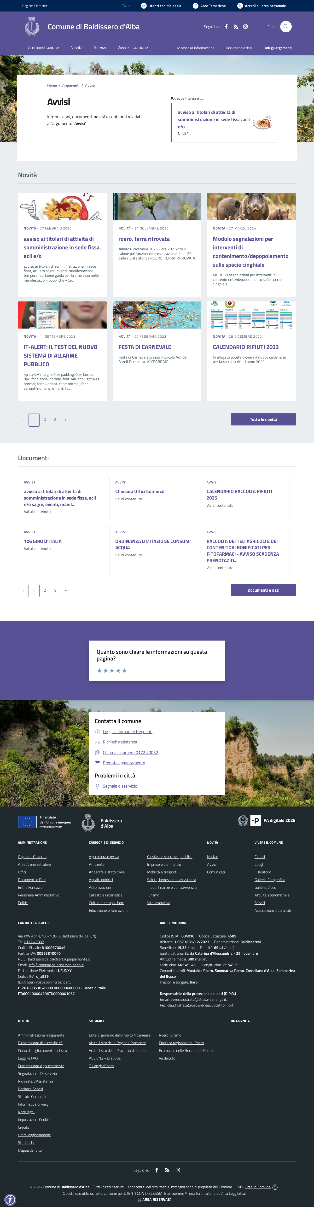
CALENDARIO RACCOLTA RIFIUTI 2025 (239, 494)
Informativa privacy (33, 1104)
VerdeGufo (167, 1058)
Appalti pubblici (101, 880)
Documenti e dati (263, 590)
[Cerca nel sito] (286, 26)
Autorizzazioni (100, 887)
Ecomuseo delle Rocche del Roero (186, 1050)
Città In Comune (258, 1187)
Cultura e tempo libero (106, 903)
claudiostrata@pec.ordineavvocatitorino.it (200, 1005)
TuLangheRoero (101, 1066)
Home (52, 85)
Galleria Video (265, 887)
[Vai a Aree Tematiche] (209, 6)
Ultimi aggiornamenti (34, 1135)
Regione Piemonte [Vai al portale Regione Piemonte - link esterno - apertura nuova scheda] (35, 5)
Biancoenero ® (175, 1193)
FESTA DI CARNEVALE (144, 346)
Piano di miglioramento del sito (42, 1050)
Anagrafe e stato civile (107, 872)
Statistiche (26, 1142)
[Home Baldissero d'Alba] (81, 26)
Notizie (212, 857)
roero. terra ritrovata (144, 238)
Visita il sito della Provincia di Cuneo (117, 1050)
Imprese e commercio (164, 864)
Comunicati (216, 872)
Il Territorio (263, 872)
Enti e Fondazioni (31, 887)
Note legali (26, 1112)
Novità (30, 228)
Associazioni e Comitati (273, 910)
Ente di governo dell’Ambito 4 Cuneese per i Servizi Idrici (133, 1035)
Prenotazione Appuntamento (41, 1066)
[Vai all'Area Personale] (262, 6)
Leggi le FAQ (28, 1058)
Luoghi (260, 864)
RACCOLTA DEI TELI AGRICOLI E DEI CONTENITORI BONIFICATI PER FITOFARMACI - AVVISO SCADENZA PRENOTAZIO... (243, 550)
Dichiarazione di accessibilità (40, 1043)
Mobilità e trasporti (162, 872)
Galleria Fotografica (270, 880)
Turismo (153, 895)
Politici (23, 903)
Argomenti (71, 85)
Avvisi (29, 482)
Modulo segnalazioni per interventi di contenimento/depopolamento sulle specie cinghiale (251, 251)
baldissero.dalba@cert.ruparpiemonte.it (59, 959)
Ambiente (97, 864)
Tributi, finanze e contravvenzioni (173, 887)
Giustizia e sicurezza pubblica (169, 857)
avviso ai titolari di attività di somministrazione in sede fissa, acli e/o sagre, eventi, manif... (60, 498)
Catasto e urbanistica (105, 895)
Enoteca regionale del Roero (181, 1043)
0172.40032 (34, 942)
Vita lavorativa (158, 903)
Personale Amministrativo (38, 895)
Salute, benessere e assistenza (171, 880)
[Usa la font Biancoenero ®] (161, 6)
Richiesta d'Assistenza (35, 1081)
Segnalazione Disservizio (37, 1073)
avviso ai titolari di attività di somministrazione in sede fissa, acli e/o (214, 119)
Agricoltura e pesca (104, 857)
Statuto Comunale (32, 1096)
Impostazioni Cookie (34, 1119)
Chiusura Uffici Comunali (140, 491)
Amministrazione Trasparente (41, 1035)
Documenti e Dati (32, 880)
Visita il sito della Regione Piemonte (117, 1043)
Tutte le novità (263, 419)
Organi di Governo (32, 857)
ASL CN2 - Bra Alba (105, 1058)
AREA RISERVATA (154, 1199)
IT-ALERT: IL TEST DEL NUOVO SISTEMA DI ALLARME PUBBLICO (61, 355)
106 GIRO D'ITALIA (43, 541)
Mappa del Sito (30, 1150)
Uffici (22, 872)
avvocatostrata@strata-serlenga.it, (198, 999)
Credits (23, 1127)
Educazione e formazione (108, 910)
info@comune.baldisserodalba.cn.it (56, 965)
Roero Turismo (170, 1035)
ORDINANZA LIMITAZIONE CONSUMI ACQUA (153, 544)
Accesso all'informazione (195, 48)
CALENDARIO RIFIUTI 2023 (246, 346)
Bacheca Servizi (30, 1089)
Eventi (260, 857)
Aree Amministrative (34, 864)
